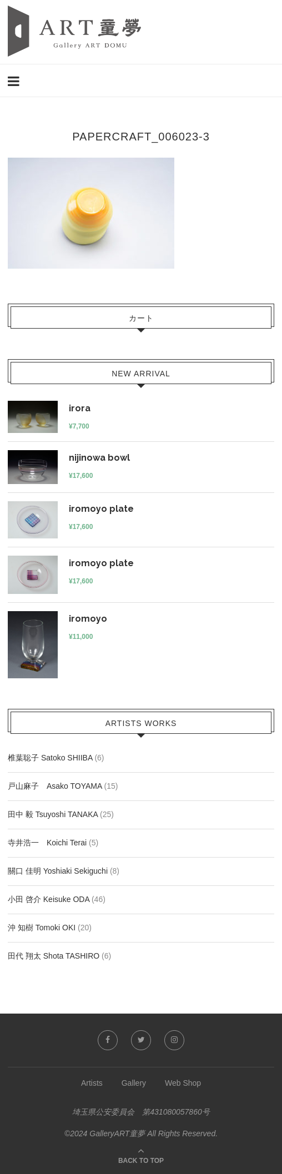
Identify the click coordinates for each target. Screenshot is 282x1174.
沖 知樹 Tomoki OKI (41, 927)
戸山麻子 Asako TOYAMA (55, 786)
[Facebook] (108, 1040)
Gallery (134, 1083)
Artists (92, 1083)
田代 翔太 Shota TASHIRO (53, 955)
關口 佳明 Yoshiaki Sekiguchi (58, 870)
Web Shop (183, 1083)
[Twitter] (141, 1040)
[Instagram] (174, 1040)
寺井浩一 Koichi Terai (47, 842)
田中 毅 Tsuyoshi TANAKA (53, 814)
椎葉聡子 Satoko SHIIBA (50, 757)
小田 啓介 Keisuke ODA (48, 899)
